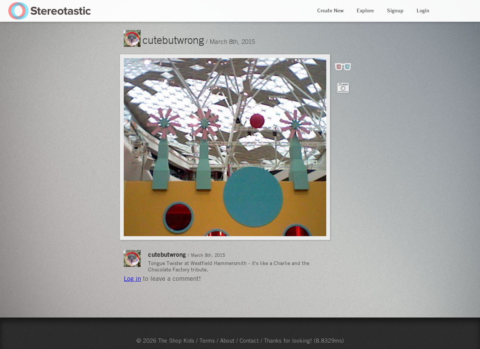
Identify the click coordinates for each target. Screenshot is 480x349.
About (227, 340)
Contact (249, 340)
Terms (207, 340)
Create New (330, 10)
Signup (395, 10)
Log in (132, 278)
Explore (365, 10)
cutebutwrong (173, 39)
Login (423, 10)
